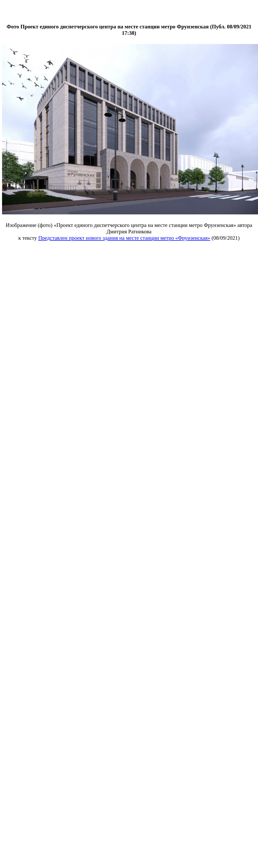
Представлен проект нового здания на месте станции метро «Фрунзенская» (124, 238)
